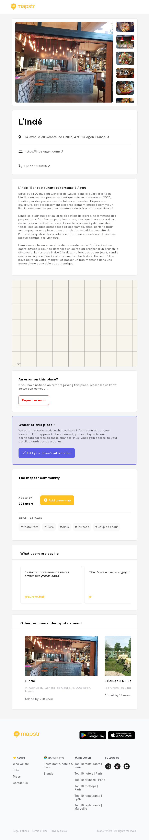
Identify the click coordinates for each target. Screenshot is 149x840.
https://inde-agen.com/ (44, 151)
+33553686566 (37, 166)
